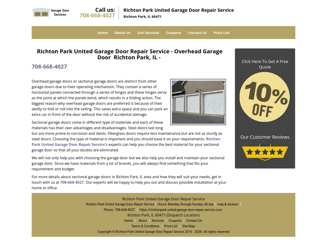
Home (103, 32)
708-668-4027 (97, 15)
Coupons (173, 32)
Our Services (148, 32)
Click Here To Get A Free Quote (265, 64)
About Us (122, 32)
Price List (221, 32)
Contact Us (197, 32)
